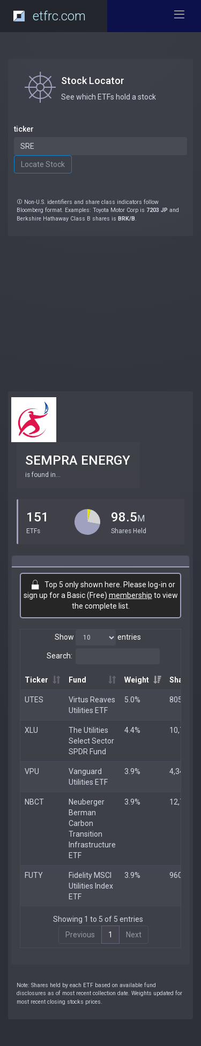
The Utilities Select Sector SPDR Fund (91, 741)
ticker (24, 129)
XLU (31, 730)
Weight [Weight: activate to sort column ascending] (136, 680)
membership (130, 595)
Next (134, 934)
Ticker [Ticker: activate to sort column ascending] (36, 680)
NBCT (34, 802)
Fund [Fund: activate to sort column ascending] (77, 680)
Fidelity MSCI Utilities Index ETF (91, 886)
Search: (103, 656)
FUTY (34, 875)
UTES (34, 699)
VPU (32, 771)
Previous (80, 934)
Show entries (98, 638)
